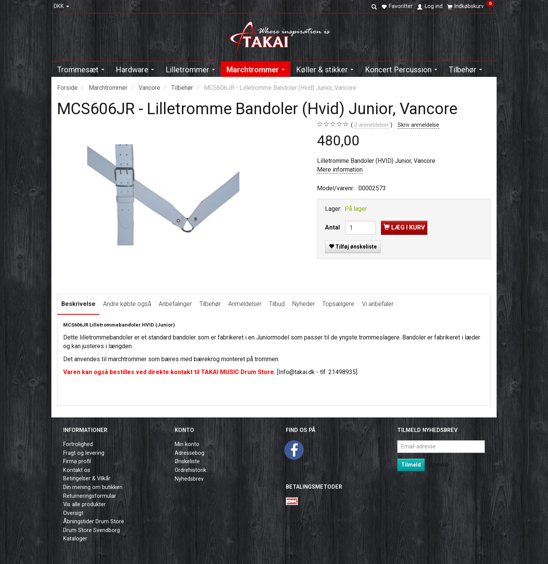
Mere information (340, 169)
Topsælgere (338, 303)
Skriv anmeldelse (418, 125)
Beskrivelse (78, 303)
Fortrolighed (78, 444)
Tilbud (277, 303)
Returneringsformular (89, 496)
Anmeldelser (244, 303)
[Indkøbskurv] (471, 6)
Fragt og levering (83, 453)
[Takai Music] (283, 34)
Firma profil (77, 461)
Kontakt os (76, 470)
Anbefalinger (175, 303)
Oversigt (73, 513)
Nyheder (303, 303)
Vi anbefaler (377, 303)
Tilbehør (210, 303)
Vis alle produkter (84, 504)
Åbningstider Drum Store (93, 521)
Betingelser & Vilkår (86, 478)
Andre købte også (127, 303)
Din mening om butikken (93, 487)
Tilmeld (411, 465)
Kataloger (75, 538)
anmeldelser (371, 125)
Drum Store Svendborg (91, 530)
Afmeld (439, 465)
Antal (333, 227)
